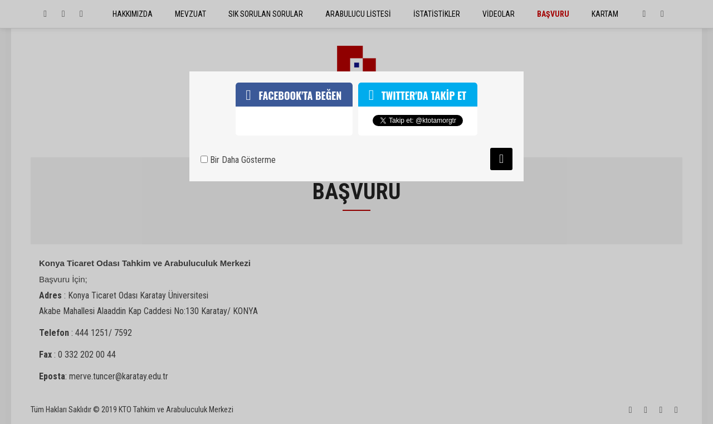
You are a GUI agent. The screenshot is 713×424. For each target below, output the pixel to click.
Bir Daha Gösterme (238, 160)
